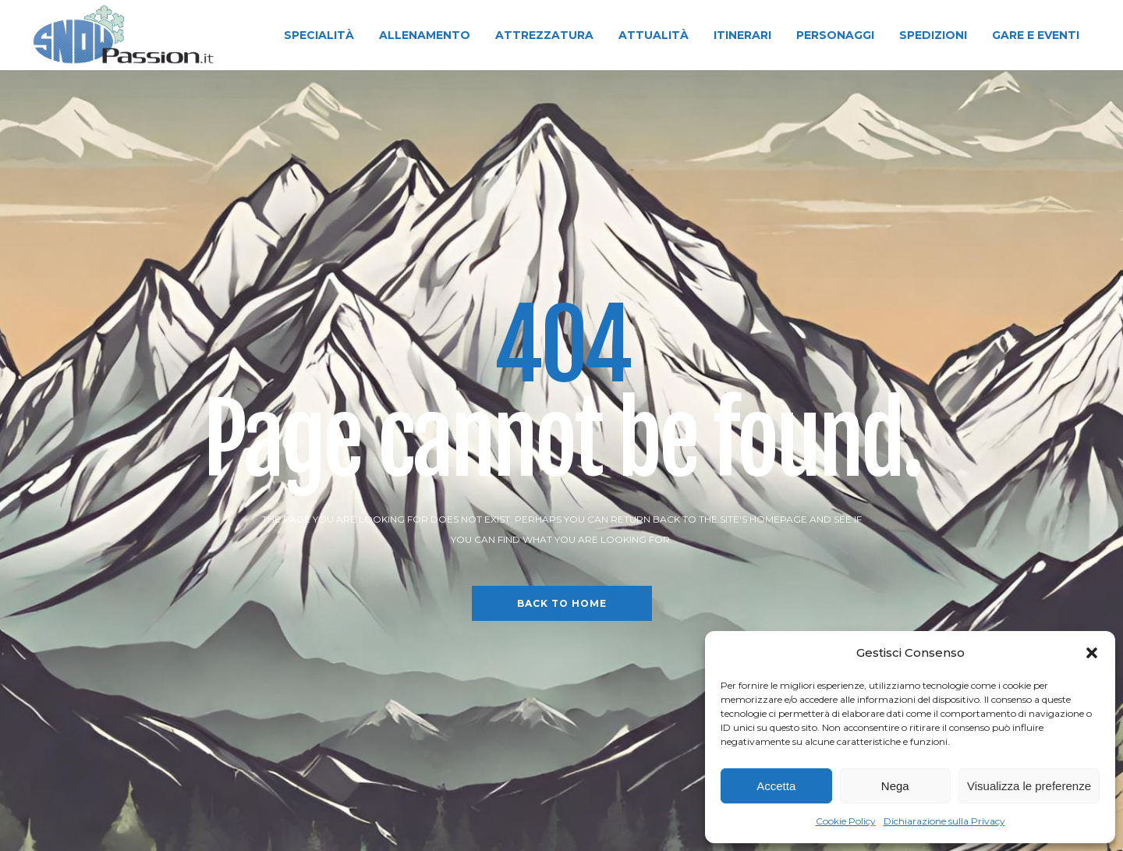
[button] (1092, 653)
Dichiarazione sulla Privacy (944, 821)
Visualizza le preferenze (1029, 785)
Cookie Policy (846, 821)
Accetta (775, 785)
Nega (895, 785)
